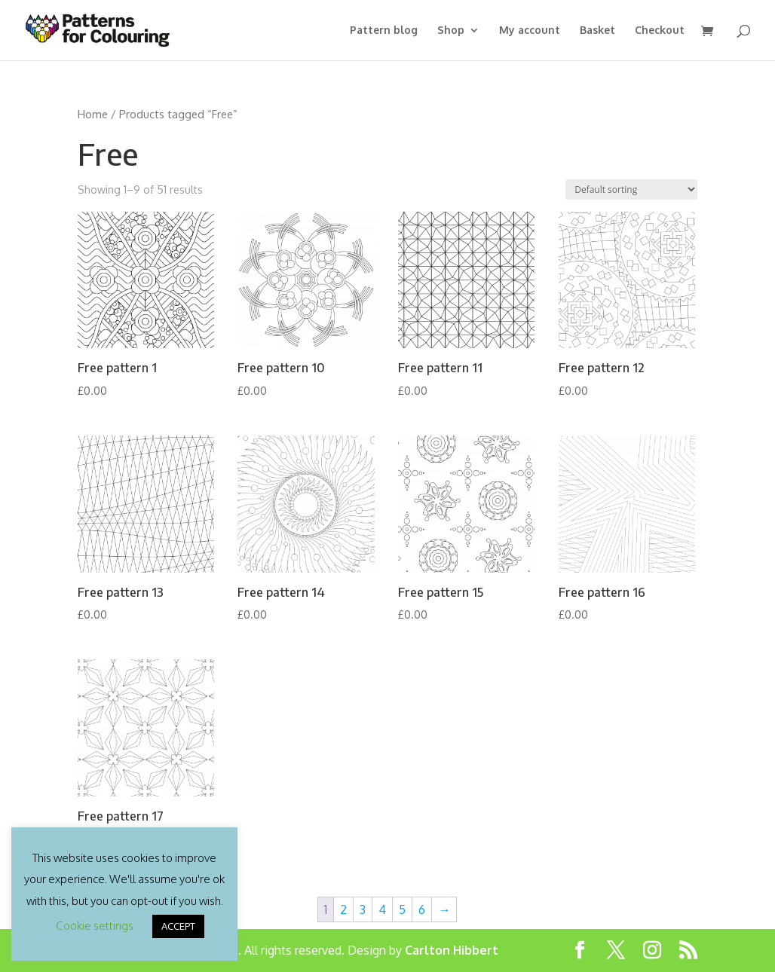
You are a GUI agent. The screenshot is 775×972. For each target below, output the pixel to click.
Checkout (660, 30)
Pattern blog (384, 30)
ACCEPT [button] (178, 926)
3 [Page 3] (363, 909)
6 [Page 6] (421, 909)
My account (529, 30)
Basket (597, 30)
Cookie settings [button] (94, 926)
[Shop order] (631, 189)
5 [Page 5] (402, 909)
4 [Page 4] (382, 909)
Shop (450, 30)
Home (93, 114)
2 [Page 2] (343, 909)
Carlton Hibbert (451, 950)
